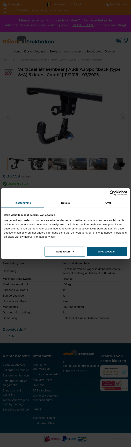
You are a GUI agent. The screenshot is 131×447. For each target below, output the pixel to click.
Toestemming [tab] (22, 202)
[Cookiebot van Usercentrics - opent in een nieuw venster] (112, 193)
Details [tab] (65, 202)
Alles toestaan (106, 251)
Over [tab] (108, 202)
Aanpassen (65, 251)
